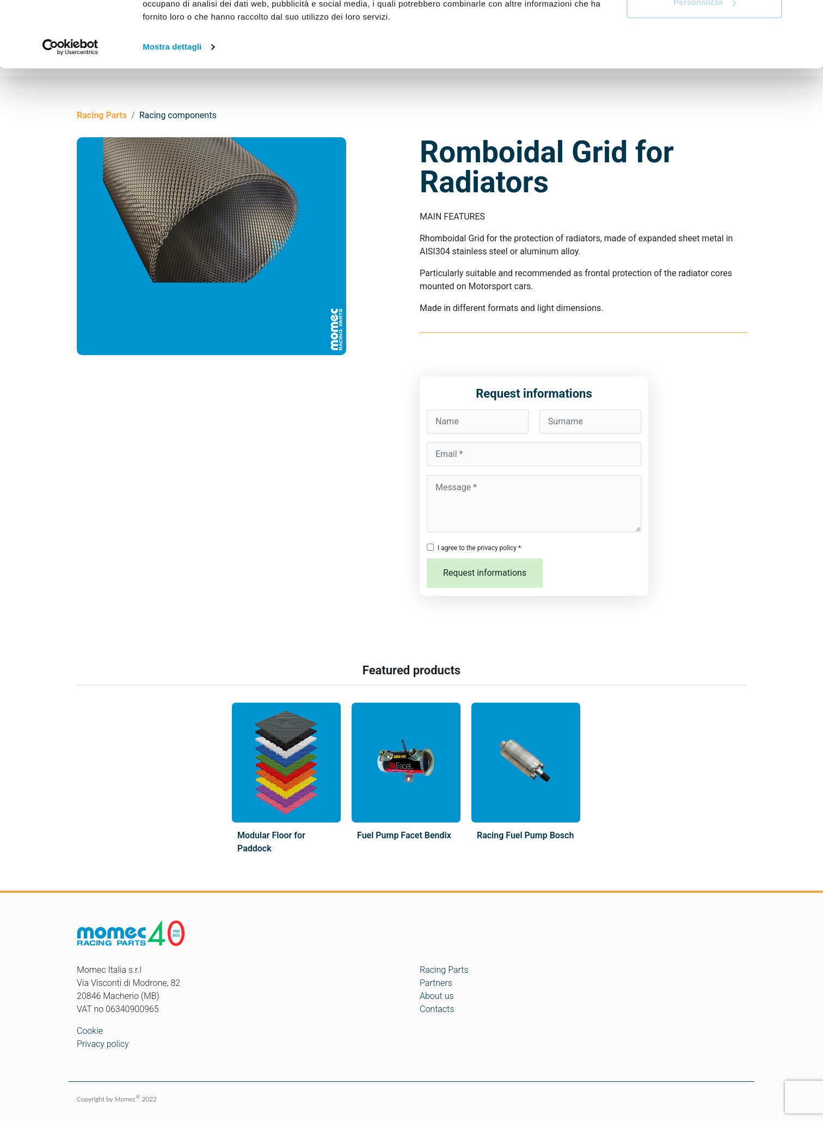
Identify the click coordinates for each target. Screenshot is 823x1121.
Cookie (90, 1031)
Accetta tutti (704, 28)
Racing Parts (444, 970)
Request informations (484, 573)
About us (437, 996)
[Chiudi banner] (806, 17)
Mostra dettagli (172, 108)
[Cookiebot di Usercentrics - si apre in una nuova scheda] (70, 109)
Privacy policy (103, 1044)
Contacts (437, 1009)
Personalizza (704, 64)
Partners (436, 983)
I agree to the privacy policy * (479, 548)
